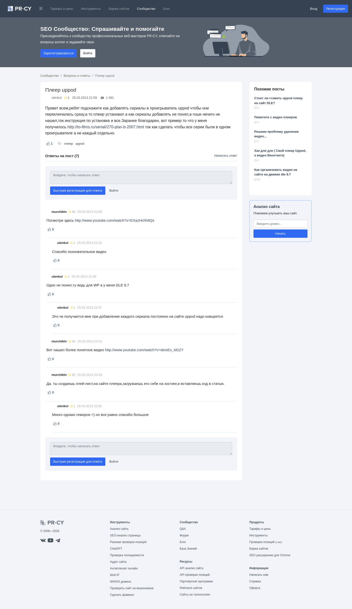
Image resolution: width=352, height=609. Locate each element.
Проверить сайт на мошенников (132, 588)
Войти (87, 53)
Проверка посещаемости (127, 555)
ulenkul (57, 97)
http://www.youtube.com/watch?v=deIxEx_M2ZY (144, 350)
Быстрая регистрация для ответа (77, 190)
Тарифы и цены (61, 9)
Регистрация (335, 9)
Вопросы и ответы (77, 75)
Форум (184, 535)
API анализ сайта (191, 568)
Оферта (254, 588)
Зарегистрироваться (59, 53)
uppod (80, 143)
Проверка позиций (265, 542)
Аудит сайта (118, 562)
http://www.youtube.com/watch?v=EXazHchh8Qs (114, 220)
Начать (280, 233)
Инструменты (91, 9)
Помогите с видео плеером (275, 117)
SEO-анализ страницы (125, 535)
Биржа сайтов (119, 9)
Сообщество (146, 9)
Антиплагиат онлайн (124, 568)
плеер (68, 143)
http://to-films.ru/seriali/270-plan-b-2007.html (105, 127)
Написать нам (258, 574)
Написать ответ (225, 155)
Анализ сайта (266, 207)
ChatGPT (116, 548)
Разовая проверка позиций (128, 542)
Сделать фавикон (122, 595)
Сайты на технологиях (195, 594)
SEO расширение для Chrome (269, 555)
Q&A (183, 529)
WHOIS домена (120, 581)
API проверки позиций (195, 574)
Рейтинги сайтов (191, 588)
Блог (166, 9)
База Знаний (188, 548)
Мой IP (114, 575)
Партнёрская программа (196, 581)
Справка (255, 581)
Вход (313, 9)
